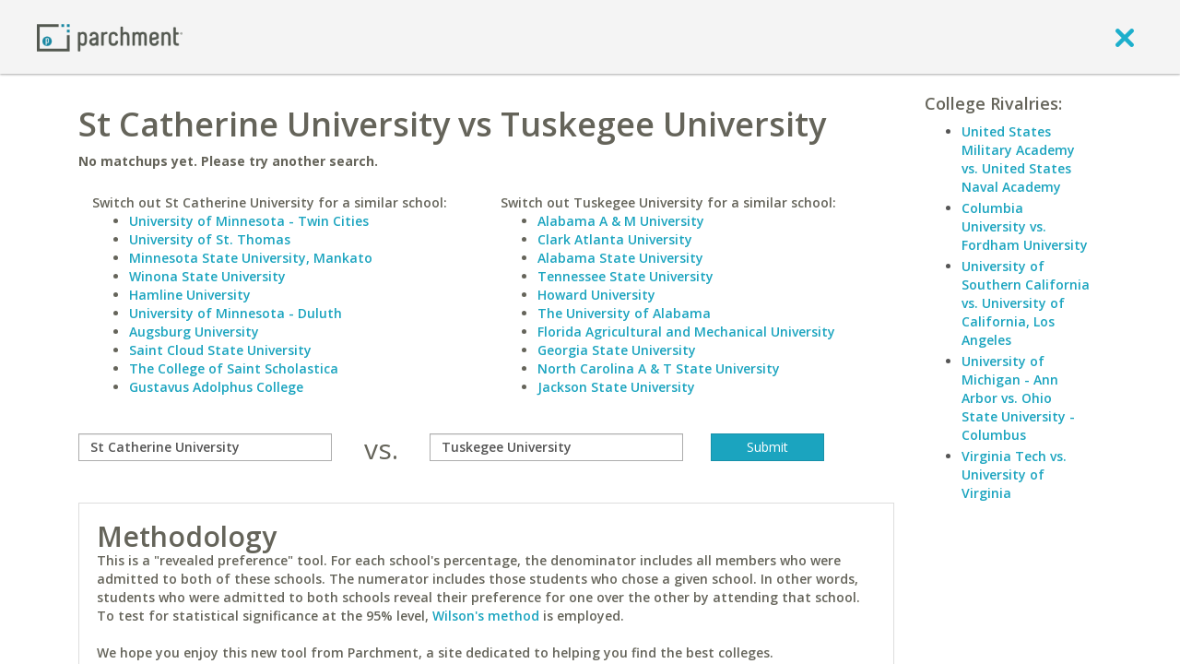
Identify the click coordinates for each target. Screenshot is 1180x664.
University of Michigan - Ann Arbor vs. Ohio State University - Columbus (1018, 398)
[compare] (205, 447)
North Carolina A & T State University (658, 368)
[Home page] (110, 36)
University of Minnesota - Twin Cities (249, 221)
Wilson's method (485, 615)
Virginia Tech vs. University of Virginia (1014, 474)
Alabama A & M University (620, 221)
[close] (1124, 37)
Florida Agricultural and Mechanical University (686, 331)
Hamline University (190, 294)
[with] (556, 447)
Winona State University (207, 276)
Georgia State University (616, 350)
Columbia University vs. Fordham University (1025, 226)
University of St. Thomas (209, 239)
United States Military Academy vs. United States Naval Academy (1018, 159)
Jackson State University (616, 387)
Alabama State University (620, 258)
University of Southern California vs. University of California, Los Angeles (1026, 303)
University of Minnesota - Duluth (235, 313)
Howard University (596, 294)
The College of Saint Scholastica (233, 368)
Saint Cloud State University (220, 350)
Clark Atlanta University (614, 239)
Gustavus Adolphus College (216, 387)
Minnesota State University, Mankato (250, 258)
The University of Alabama (624, 313)
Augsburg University (194, 331)
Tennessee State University (625, 276)
